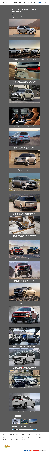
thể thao (23, 367)
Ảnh (34, 2)
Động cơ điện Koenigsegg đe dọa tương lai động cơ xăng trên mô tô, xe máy (16, 426)
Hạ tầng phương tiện (5, 437)
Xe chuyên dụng (12, 437)
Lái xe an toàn (23, 439)
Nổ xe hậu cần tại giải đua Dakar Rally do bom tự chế (32, 426)
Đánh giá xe (15, 2)
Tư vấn (39, 439)
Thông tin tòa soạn (35, 450)
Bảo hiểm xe (24, 2)
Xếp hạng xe (17, 439)
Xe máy (11, 439)
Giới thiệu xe (40, 437)
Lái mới (20, 2)
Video (31, 2)
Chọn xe (23, 437)
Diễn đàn (13, 7)
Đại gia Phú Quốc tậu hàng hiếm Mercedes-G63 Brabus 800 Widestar (24, 426)
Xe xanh (28, 2)
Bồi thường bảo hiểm (30, 437)
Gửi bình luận (34, 429)
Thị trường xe (11, 2)
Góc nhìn (4, 439)
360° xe (7, 2)
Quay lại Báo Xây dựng (42, 450)
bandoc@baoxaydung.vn (33, 447)
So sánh (17, 437)
